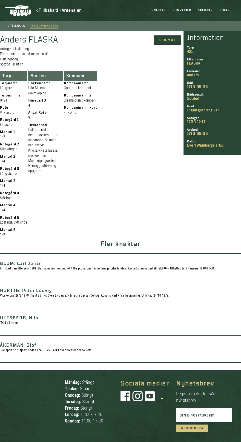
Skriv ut (167, 40)
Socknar (205, 10)
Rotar (225, 10)
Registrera (192, 428)
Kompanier (181, 10)
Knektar (159, 10)
